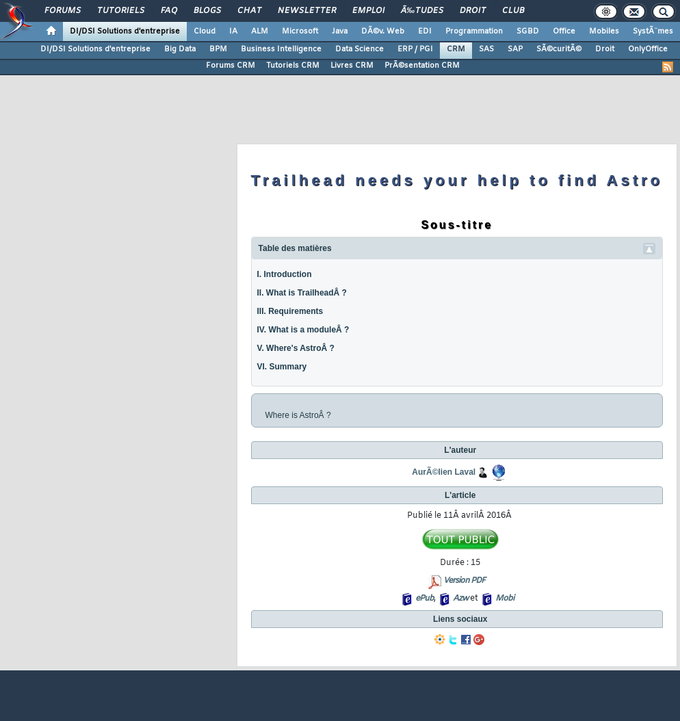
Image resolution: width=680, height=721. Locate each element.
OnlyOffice (648, 49)
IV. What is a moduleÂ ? (303, 330)
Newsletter (306, 10)
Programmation (474, 31)
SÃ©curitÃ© (558, 49)
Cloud (204, 31)
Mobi (504, 598)
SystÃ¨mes (653, 31)
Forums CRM (230, 65)
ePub (424, 598)
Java (340, 31)
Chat (249, 10)
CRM (456, 49)
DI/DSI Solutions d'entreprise (125, 31)
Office (564, 31)
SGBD (527, 31)
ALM (259, 31)
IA (233, 31)
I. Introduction (284, 274)
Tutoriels (121, 10)
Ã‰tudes (422, 10)
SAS (486, 49)
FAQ (169, 10)
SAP (515, 49)
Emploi (368, 10)
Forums (62, 10)
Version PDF (464, 580)
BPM (218, 49)
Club (513, 10)
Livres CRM (352, 65)
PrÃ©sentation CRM (422, 65)
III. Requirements (290, 311)
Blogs (207, 10)
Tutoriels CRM (292, 65)
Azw (460, 598)
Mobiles (604, 31)
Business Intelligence (281, 49)
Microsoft (300, 31)
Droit (472, 10)
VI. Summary (282, 366)
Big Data (180, 49)
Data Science (359, 49)
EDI (425, 31)
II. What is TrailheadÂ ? (302, 293)
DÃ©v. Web (382, 31)
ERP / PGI (415, 49)
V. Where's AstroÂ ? (296, 348)
